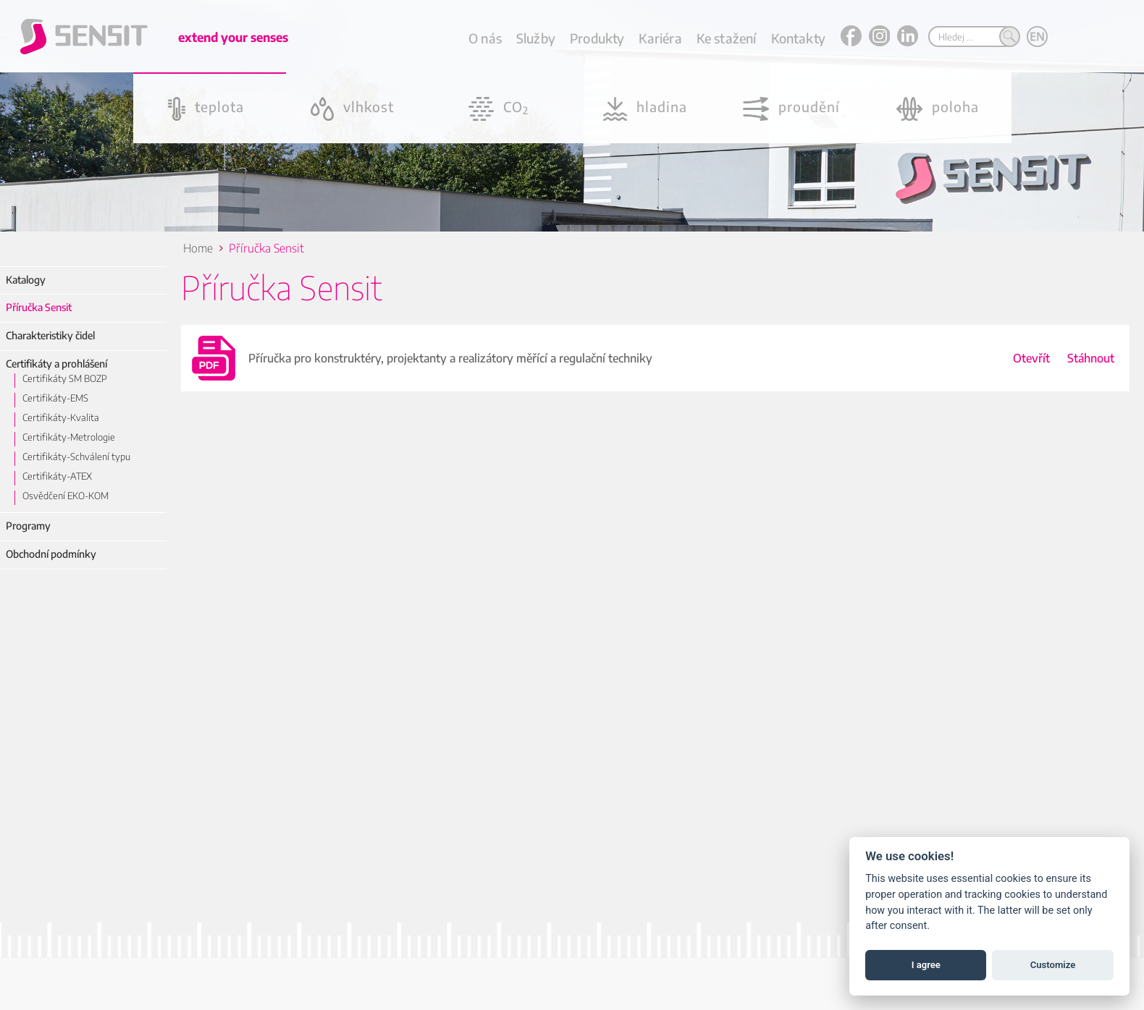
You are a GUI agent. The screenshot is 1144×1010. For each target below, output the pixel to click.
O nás (485, 38)
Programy (28, 525)
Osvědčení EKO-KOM (65, 496)
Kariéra (660, 38)
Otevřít (1031, 358)
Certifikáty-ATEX (57, 476)
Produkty (597, 38)
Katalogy (26, 279)
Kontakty (798, 38)
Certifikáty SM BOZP (64, 378)
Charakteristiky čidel (50, 335)
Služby (535, 38)
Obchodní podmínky (51, 553)
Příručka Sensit (39, 307)
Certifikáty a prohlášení (56, 363)
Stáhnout (1090, 358)
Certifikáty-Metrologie (68, 437)
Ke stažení (727, 38)
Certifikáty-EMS (55, 398)
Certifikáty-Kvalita (60, 417)
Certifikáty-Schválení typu (76, 456)
